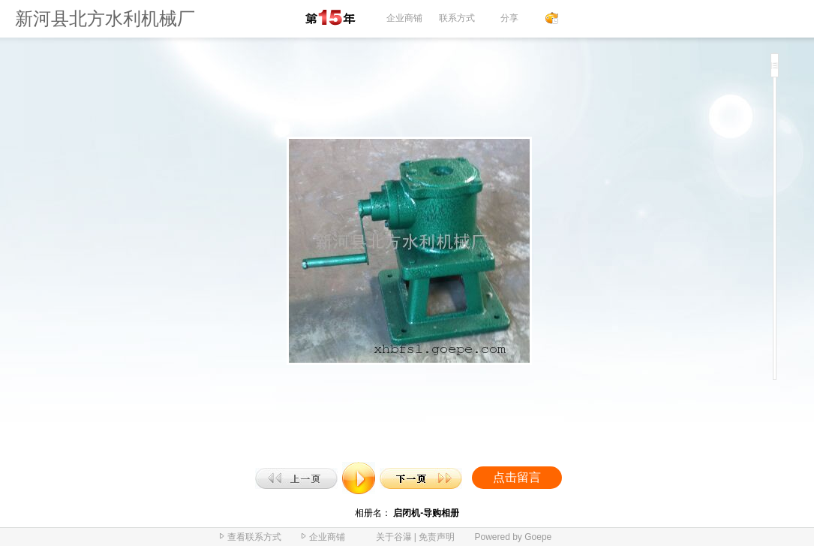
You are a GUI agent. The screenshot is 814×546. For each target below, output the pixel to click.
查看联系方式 (254, 537)
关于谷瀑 (394, 537)
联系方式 (457, 18)
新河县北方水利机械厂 (105, 19)
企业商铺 (404, 18)
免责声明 (437, 537)
